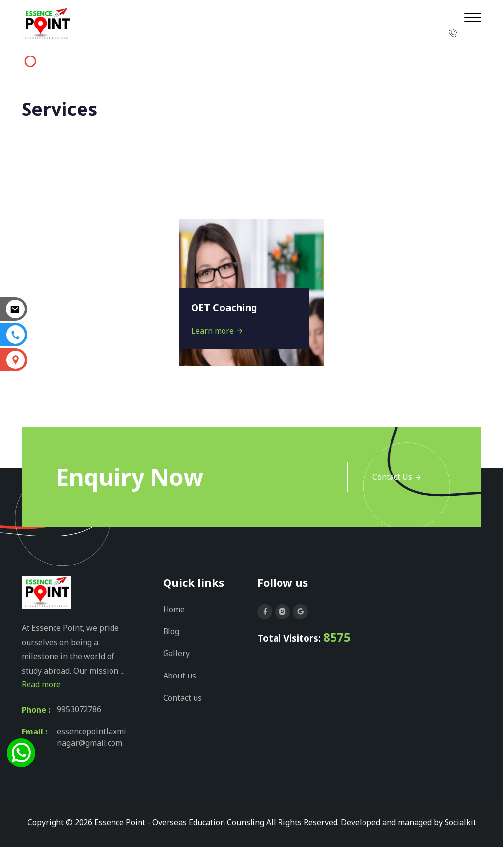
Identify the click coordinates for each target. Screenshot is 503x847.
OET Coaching (225, 307)
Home (426, 109)
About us (179, 674)
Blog (171, 630)
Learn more (217, 330)
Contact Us (397, 477)
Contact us (182, 695)
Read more (41, 684)
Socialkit (460, 822)
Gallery (176, 652)
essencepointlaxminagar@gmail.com (91, 737)
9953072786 (79, 710)
